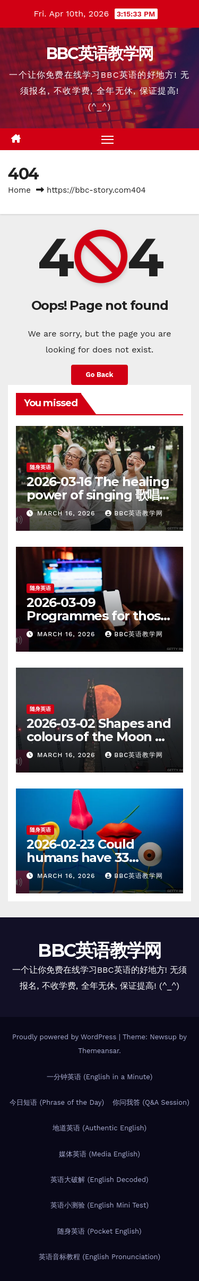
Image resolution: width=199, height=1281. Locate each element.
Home (19, 190)
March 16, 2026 (67, 513)
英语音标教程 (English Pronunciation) (99, 1257)
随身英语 (40, 467)
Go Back (100, 375)
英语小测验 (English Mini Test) (99, 1205)
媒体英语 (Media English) (99, 1154)
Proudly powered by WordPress (65, 1037)
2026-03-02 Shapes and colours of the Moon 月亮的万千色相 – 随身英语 (99, 737)
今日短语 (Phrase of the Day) (57, 1102)
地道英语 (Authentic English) (99, 1128)
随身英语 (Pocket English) (99, 1231)
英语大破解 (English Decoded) (99, 1180)
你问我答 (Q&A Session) (151, 1102)
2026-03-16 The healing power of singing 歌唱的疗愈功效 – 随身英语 (99, 495)
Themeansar (98, 1051)
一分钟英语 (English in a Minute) (100, 1077)
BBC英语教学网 (99, 53)
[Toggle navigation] (107, 139)
